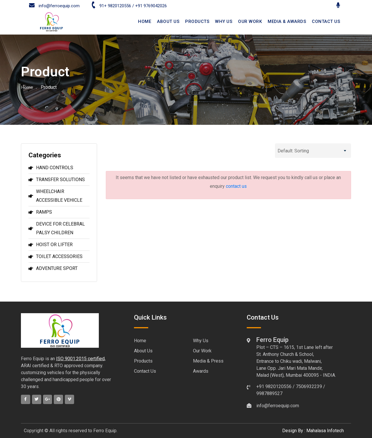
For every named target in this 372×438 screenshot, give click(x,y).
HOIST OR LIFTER (50, 244)
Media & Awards (287, 21)
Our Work (250, 21)
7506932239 (309, 386)
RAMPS (40, 212)
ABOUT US (168, 21)
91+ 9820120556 (111, 5)
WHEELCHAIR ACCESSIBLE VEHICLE (55, 196)
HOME (144, 21)
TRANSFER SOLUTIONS (56, 179)
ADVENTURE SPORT (53, 268)
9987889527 (269, 393)
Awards (200, 371)
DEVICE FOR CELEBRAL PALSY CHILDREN (56, 228)
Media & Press (208, 361)
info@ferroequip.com (54, 5)
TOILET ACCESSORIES (55, 256)
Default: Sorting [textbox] (293, 151)
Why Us (223, 21)
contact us (236, 186)
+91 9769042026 (151, 5)
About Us (143, 351)
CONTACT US (326, 21)
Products (197, 21)
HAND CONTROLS (50, 167)
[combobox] (313, 150)
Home (27, 87)
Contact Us (145, 371)
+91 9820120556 (273, 386)
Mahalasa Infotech (325, 430)
